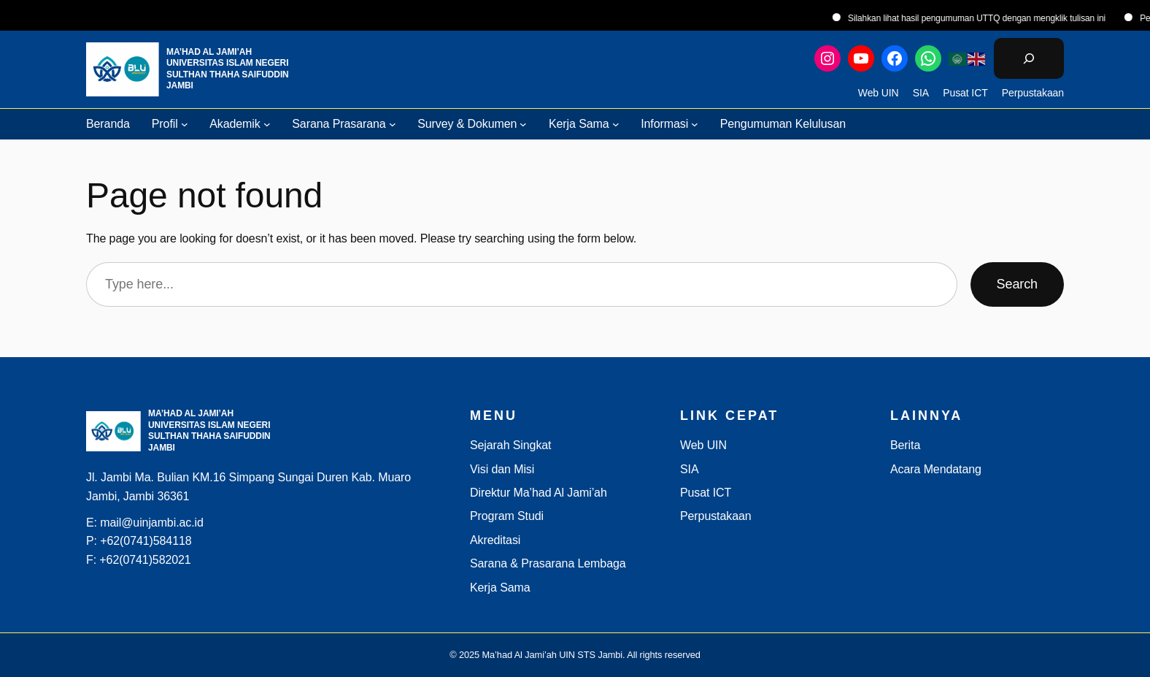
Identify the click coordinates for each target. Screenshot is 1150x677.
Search (1017, 284)
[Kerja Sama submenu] (616, 124)
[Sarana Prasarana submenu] (392, 124)
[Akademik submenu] (267, 124)
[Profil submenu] (184, 124)
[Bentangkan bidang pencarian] (1029, 58)
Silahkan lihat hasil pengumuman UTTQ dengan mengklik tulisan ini (990, 18)
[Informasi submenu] (694, 124)
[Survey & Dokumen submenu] (523, 124)
